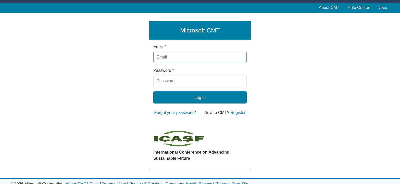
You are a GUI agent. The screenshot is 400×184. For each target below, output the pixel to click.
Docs (382, 7)
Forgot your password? (175, 112)
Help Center (358, 7)
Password (163, 70)
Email (159, 46)
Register (238, 112)
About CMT (329, 7)
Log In (200, 97)
